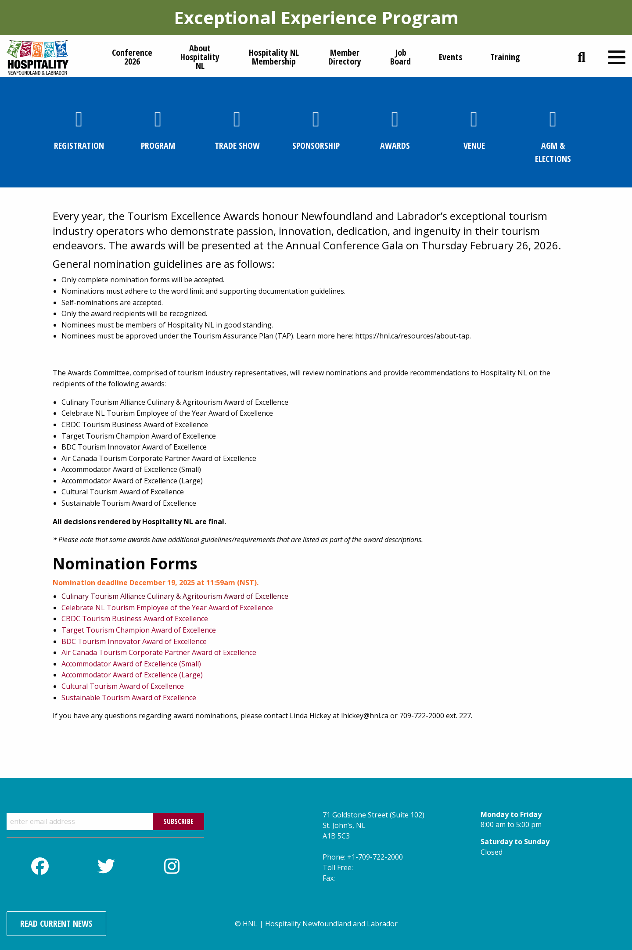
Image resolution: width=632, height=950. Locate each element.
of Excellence (163, 686)
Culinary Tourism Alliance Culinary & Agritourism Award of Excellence (174, 596)
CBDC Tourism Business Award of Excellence (134, 618)
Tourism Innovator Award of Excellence (142, 641)
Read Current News (56, 923)
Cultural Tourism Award (101, 686)
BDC (68, 641)
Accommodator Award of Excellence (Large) (132, 675)
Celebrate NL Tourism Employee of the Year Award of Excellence (167, 607)
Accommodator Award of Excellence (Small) (131, 664)
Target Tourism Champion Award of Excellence (138, 630)
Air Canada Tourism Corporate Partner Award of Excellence (158, 652)
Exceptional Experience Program (316, 17)
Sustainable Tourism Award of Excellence (128, 697)
